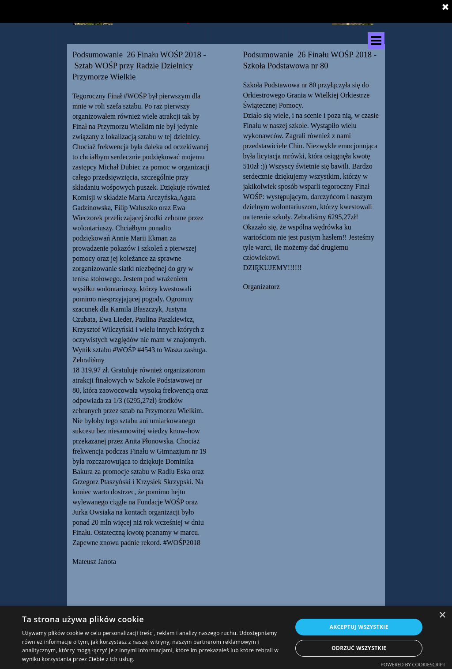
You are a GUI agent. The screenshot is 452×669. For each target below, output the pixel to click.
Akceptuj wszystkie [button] (359, 627)
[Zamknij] (445, 7)
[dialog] (226, 637)
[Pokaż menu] (376, 40)
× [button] (442, 615)
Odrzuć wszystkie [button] (358, 648)
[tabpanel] (141, 325)
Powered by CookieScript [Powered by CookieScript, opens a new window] (412, 664)
